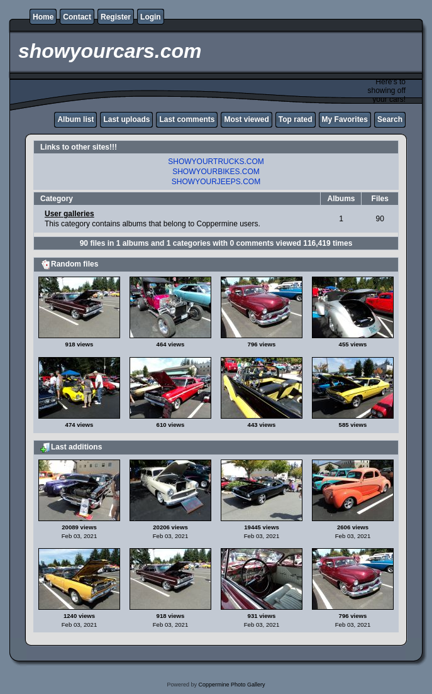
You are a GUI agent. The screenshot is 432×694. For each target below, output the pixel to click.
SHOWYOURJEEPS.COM (216, 181)
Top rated (296, 119)
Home (43, 17)
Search (389, 119)
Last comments (186, 119)
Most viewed (246, 119)
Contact (77, 17)
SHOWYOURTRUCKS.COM (215, 161)
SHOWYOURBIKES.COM (216, 171)
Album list (75, 119)
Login (150, 17)
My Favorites (345, 119)
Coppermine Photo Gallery (231, 684)
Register (116, 17)
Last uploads (126, 119)
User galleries (69, 213)
